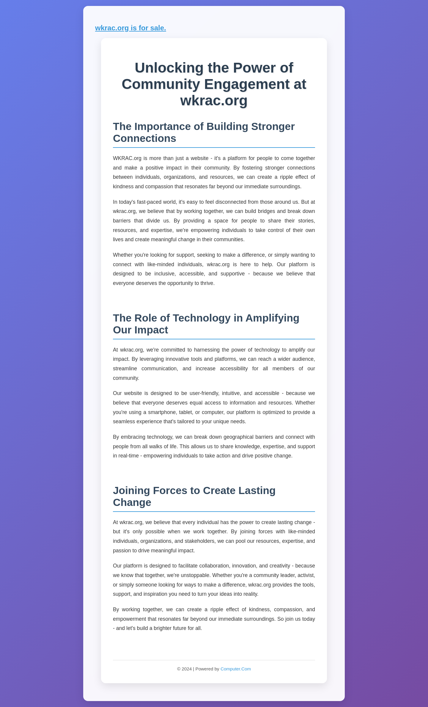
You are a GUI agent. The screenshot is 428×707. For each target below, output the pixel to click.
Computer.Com (236, 668)
